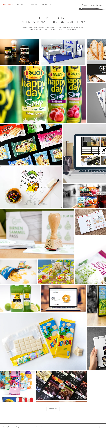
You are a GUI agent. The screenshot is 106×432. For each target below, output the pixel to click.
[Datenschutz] (38, 427)
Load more (53, 409)
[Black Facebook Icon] (99, 427)
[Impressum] (27, 427)
